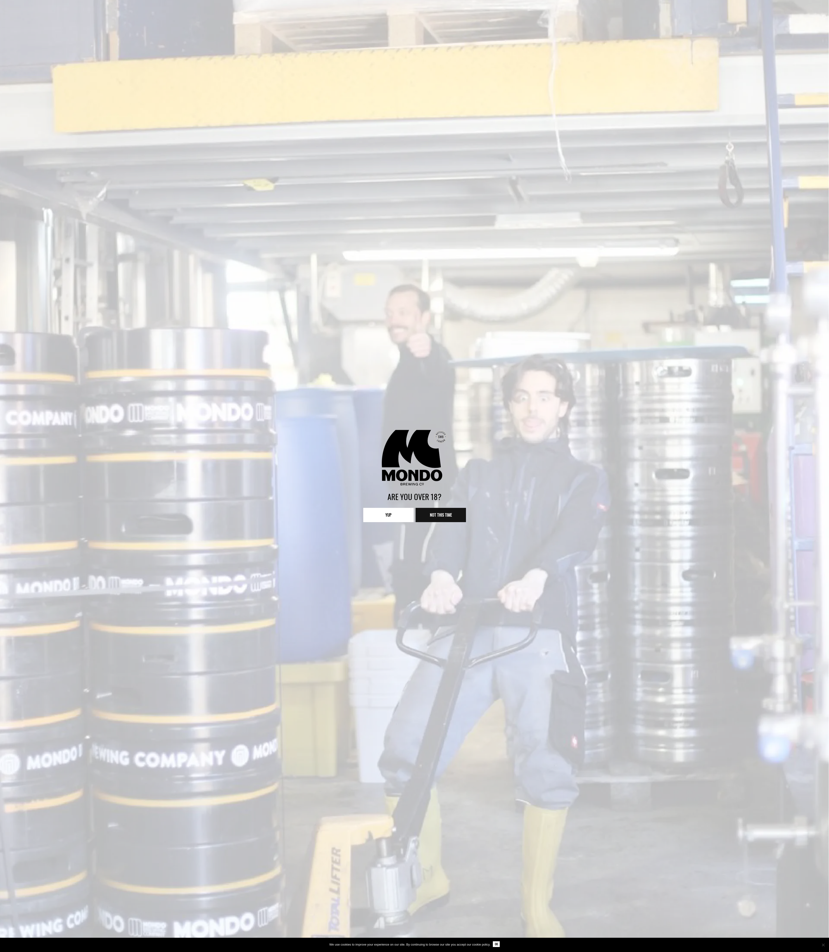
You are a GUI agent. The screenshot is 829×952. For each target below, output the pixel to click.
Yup (388, 515)
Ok (496, 944)
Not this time (441, 515)
